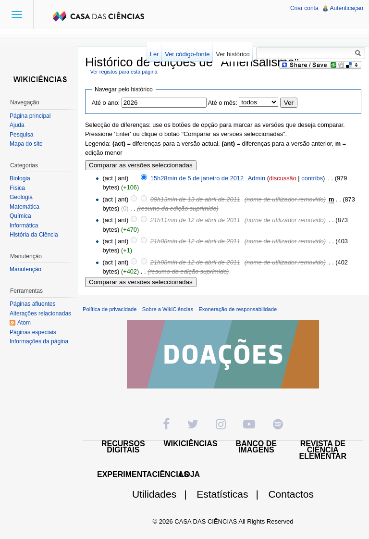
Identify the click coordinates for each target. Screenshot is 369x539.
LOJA (189, 474)
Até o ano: (106, 102)
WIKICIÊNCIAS (191, 443)
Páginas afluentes (32, 304)
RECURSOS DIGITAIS (123, 446)
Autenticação (346, 8)
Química (20, 216)
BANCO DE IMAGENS (256, 446)
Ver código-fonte (187, 54)
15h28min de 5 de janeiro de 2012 (197, 178)
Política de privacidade (110, 309)
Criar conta (304, 8)
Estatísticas (231, 494)
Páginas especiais (33, 332)
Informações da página (39, 341)
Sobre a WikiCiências (167, 309)
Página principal (30, 116)
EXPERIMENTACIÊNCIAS (143, 474)
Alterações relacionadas (40, 313)
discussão (282, 178)
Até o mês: (222, 102)
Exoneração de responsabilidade (237, 309)
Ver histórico (232, 54)
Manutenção (25, 269)
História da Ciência (34, 234)
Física (17, 188)
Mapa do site (26, 143)
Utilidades (163, 494)
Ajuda (17, 125)
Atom (24, 322)
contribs (312, 178)
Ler (154, 54)
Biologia (20, 178)
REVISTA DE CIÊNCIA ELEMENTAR (322, 449)
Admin (256, 178)
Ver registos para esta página (124, 72)
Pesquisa (21, 134)
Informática (24, 225)
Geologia (21, 197)
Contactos (291, 494)
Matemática (24, 206)
